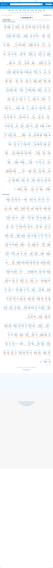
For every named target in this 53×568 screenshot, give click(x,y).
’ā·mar (16, 198)
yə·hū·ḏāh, (27, 207)
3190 (48, 260)
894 (45, 177)
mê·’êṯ (30, 25)
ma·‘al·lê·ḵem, (43, 261)
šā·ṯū (7, 225)
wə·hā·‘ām (33, 288)
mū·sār (49, 216)
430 (27, 69)
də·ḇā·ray (37, 216)
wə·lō (8, 115)
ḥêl (10, 178)
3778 (48, 186)
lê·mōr (32, 252)
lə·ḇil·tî (29, 142)
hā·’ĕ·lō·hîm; (26, 70)
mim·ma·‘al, (44, 79)
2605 (44, 69)
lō (38, 97)
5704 (9, 105)
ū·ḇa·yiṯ (48, 115)
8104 (21, 78)
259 (34, 42)
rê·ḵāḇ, (13, 279)
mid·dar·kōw (13, 252)
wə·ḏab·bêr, (43, 243)
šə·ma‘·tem (34, 243)
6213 (8, 159)
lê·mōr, (41, 106)
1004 (30, 33)
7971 (22, 242)
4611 (44, 260)
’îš (18, 252)
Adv (38, 101)
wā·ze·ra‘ (48, 160)
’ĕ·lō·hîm (27, 261)
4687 (28, 233)
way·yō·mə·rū (43, 97)
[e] (44, 24)
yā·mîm (12, 124)
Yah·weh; (26, 25)
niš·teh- (34, 97)
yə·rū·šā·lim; (16, 207)
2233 (33, 114)
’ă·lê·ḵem (6, 234)
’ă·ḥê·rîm (23, 261)
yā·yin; (29, 97)
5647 (19, 260)
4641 (35, 78)
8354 (7, 87)
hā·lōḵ (40, 207)
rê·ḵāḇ (13, 97)
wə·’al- (37, 261)
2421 (16, 123)
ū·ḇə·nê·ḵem (18, 106)
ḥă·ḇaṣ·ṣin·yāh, (30, 52)
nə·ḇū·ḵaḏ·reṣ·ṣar (9, 169)
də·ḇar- (43, 198)
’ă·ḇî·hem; (23, 234)
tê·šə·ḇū (36, 124)
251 (20, 51)
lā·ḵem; (49, 124)
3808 (37, 96)
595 (18, 233)
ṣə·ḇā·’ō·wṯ (8, 198)
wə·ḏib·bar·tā (18, 34)
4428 (4, 24)
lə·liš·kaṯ (40, 79)
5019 (10, 168)
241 (8, 269)
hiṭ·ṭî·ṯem (15, 270)
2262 (31, 51)
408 (37, 260)
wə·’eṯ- (24, 52)
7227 (8, 123)
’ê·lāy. (29, 243)
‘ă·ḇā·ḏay (6, 243)
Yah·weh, (43, 43)
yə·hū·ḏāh (48, 34)
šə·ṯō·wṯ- (24, 142)
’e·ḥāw (21, 52)
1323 (38, 150)
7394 (12, 96)
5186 (15, 269)
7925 (48, 242)
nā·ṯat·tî (40, 270)
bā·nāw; (9, 52)
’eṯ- (4, 43)
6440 (6, 78)
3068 (26, 24)
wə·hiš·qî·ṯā (24, 43)
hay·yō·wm (45, 234)
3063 (48, 33)
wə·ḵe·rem (20, 115)
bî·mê (23, 25)
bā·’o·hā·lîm (42, 124)
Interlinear (5, 15)
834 (43, 24)
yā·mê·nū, (14, 142)
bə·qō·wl (14, 133)
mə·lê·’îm (29, 88)
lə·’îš (33, 207)
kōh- (19, 198)
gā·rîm (35, 133)
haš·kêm (48, 243)
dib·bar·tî (11, 234)
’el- (37, 25)
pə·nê (49, 133)
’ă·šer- (44, 25)
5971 (33, 287)
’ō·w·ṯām (19, 43)
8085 (23, 132)
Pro (23, 110)
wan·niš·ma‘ (16, 160)
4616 (22, 123)
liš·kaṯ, (11, 61)
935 (9, 33)
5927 (14, 168)
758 (31, 186)
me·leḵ (5, 25)
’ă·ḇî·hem (48, 288)
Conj (24, 101)
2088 (41, 233)
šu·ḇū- (25, 252)
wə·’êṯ (4, 52)
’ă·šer (49, 79)
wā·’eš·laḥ (22, 243)
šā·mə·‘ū (20, 288)
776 (38, 177)
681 (17, 69)
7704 (6, 150)
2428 (9, 177)
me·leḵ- (49, 178)
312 (23, 260)
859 (22, 105)
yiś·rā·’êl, (45, 207)
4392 (29, 87)
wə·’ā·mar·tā (36, 207)
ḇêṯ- (46, 88)
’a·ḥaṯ (35, 43)
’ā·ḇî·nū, (9, 97)
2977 (9, 24)
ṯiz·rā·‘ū (24, 115)
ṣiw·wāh (49, 106)
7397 (26, 33)
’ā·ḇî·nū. (30, 169)
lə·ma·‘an (22, 124)
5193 (11, 114)
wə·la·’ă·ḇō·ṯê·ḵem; (30, 270)
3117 (22, 24)
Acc (30, 29)
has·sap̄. (16, 79)
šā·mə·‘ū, (34, 234)
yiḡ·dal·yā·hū (35, 70)
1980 (36, 33)
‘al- (6, 124)
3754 (20, 114)
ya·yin (26, 88)
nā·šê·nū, (48, 151)
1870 (13, 251)
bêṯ (31, 34)
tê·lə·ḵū (34, 261)
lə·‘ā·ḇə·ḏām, (18, 261)
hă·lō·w (10, 207)
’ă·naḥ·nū (9, 142)
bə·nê (49, 70)
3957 (31, 42)
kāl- (12, 52)
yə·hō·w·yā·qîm (16, 25)
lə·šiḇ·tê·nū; (18, 151)
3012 (36, 69)
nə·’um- (32, 216)
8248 (24, 42)
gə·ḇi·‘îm (33, 88)
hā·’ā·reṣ (38, 178)
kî (36, 279)
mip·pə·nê (13, 178)
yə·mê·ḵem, (27, 124)
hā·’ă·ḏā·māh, (45, 133)
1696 (18, 33)
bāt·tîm (22, 151)
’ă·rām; (32, 187)
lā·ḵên (10, 288)
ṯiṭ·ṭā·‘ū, (11, 115)
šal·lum (27, 79)
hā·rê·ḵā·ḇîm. (41, 61)
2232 (24, 114)
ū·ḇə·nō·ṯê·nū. (38, 151)
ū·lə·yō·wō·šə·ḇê (22, 207)
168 (42, 123)
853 (29, 24)
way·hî (48, 198)
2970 (48, 51)
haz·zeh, (41, 234)
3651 (9, 287)
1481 (34, 132)
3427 (36, 123)
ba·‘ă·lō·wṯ (14, 169)
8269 (9, 69)
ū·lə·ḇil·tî (30, 151)
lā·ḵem (35, 270)
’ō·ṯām (28, 61)
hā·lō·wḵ (36, 34)
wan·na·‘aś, (8, 160)
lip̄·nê (7, 79)
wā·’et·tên (10, 79)
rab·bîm (8, 124)
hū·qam (23, 216)
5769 (6, 105)
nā (21, 252)
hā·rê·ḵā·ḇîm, (39, 88)
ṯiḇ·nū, (39, 115)
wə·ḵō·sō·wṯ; (21, 88)
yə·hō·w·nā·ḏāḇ (9, 133)
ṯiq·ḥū (6, 207)
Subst (45, 83)
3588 (23, 96)
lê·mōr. (44, 34)
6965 (31, 278)
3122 (21, 96)
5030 (48, 251)
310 (30, 260)
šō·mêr (21, 79)
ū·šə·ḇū (13, 261)
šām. (30, 133)
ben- (13, 25)
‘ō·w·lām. (6, 106)
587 (9, 141)
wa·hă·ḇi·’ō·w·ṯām (8, 34)
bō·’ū (28, 178)
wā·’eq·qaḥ (7, 43)
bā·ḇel (46, 178)
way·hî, (23, 169)
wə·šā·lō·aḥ (36, 252)
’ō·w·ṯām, (13, 34)
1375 (33, 87)
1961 (39, 24)
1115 (28, 141)
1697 (47, 24)
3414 (34, 24)
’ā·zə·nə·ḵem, (7, 270)
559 (43, 33)
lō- (43, 115)
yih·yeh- (40, 160)
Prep (37, 29)
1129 (39, 114)
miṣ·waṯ (28, 234)
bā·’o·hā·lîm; (22, 160)
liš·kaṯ (15, 70)
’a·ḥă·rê (31, 261)
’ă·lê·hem (11, 88)
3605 (11, 51)
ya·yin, (17, 225)
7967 (26, 78)
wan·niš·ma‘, (23, 133)
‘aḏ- (10, 106)
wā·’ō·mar (15, 88)
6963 (14, 132)
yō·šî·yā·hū (9, 25)
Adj (35, 47)
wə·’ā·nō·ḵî (18, 234)
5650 (6, 242)
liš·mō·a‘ (44, 216)
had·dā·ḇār (47, 25)
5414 (10, 78)
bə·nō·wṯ (25, 151)
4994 (20, 251)
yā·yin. (16, 43)
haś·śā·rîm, (9, 70)
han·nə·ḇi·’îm (48, 252)
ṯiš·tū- (33, 106)
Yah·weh (12, 198)
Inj (21, 256)
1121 (12, 24)
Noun (48, 29)
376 (29, 69)
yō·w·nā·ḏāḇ (20, 97)
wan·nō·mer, (33, 178)
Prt (44, 29)
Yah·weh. (28, 216)
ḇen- (44, 52)
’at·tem (23, 106)
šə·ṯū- (8, 88)
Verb (40, 29)
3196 (15, 42)
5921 (43, 105)
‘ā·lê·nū (44, 106)
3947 (8, 42)
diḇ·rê (14, 216)
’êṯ (32, 234)
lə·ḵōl (41, 142)
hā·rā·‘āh (7, 252)
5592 (16, 78)
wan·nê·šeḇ (30, 160)
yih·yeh (5, 115)
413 (36, 24)
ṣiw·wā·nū (39, 169)
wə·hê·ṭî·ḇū (48, 261)
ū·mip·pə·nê (41, 187)
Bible (2, 15)
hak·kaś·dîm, (48, 187)
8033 (29, 132)
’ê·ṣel (18, 70)
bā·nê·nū (43, 151)
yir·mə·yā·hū (34, 25)
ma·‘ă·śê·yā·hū (34, 79)
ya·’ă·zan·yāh (48, 52)
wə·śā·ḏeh (6, 151)
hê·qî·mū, (31, 279)
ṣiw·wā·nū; (34, 142)
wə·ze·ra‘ (33, 115)
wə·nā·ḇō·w (23, 178)
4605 (44, 78)
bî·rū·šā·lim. (20, 187)
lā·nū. (37, 160)
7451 (7, 251)
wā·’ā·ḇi (33, 61)
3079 (18, 24)
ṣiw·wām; (39, 288)
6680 (48, 105)
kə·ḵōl (49, 169)
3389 (18, 177)
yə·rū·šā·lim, (18, 178)
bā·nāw (28, 225)
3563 (21, 87)
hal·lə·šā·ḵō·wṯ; (30, 43)
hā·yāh (40, 25)
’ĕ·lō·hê (49, 207)
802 (48, 150)
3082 (10, 132)
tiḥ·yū (17, 124)
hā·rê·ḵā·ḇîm (26, 34)
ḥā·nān (45, 70)
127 (45, 132)
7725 (24, 251)
